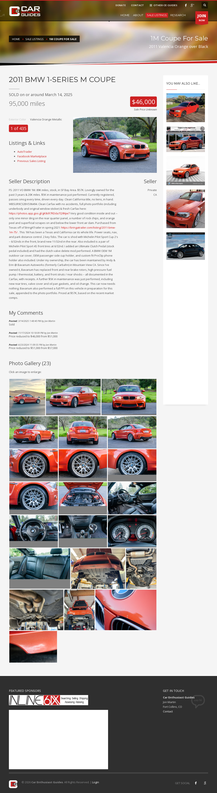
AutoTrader (24, 152)
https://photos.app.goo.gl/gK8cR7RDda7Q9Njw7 (39, 213)
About (138, 15)
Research (178, 15)
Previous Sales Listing (31, 161)
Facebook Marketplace (32, 156)
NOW (201, 18)
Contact (168, 711)
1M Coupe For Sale (63, 39)
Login (95, 782)
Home (125, 15)
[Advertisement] (185, 336)
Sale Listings (157, 15)
